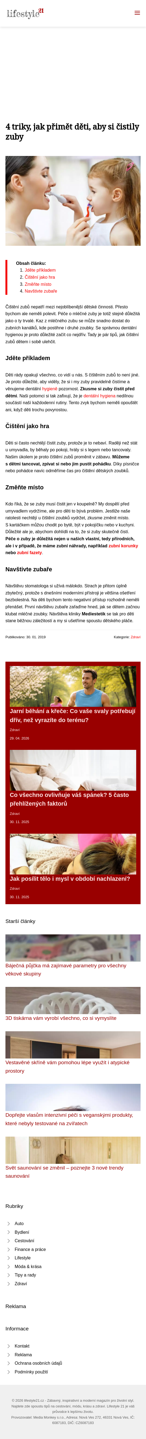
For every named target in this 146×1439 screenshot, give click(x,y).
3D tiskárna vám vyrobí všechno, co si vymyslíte (60, 1018)
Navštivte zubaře (41, 291)
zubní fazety (29, 552)
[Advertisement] (73, 67)
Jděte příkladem (40, 270)
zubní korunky (123, 546)
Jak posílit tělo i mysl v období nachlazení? (70, 878)
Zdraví (136, 637)
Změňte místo (38, 284)
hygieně (49, 388)
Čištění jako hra (40, 277)
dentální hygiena (99, 396)
